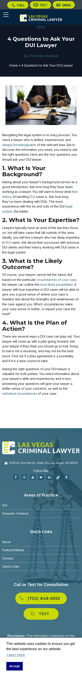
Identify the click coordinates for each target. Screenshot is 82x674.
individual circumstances (19, 393)
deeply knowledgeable (19, 144)
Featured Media (13, 550)
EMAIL (63, 5)
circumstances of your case (56, 279)
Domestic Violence (15, 513)
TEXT (40, 5)
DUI (41, 27)
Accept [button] (14, 666)
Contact (7, 558)
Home (13, 65)
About (6, 542)
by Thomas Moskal (41, 56)
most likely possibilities (56, 284)
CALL (18, 5)
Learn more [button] (16, 655)
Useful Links (10, 566)
